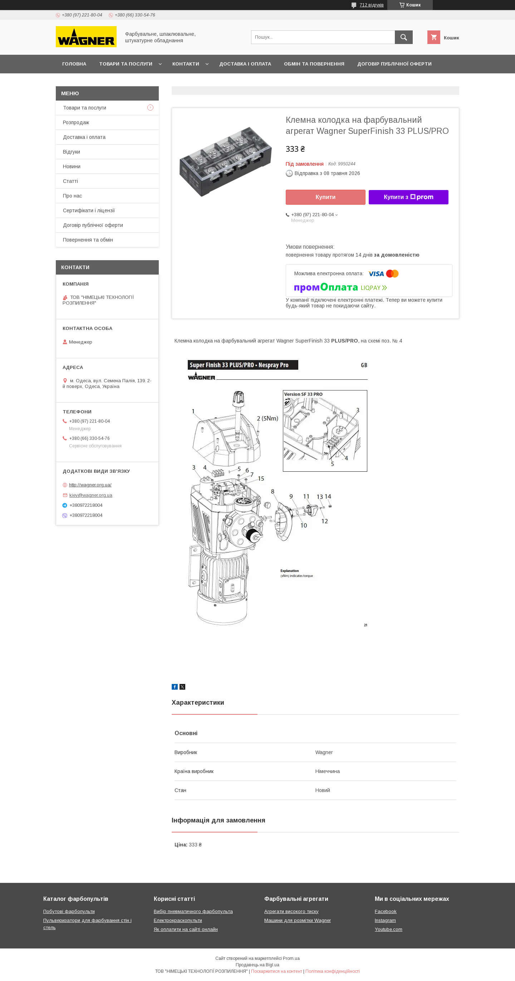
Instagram (385, 920)
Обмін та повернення (314, 64)
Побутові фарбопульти (69, 911)
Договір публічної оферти (394, 64)
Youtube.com (388, 929)
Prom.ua (291, 958)
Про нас (72, 196)
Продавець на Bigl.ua (257, 964)
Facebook (386, 911)
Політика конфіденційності (332, 971)
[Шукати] (404, 37)
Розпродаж (76, 122)
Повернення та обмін (88, 240)
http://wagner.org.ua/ (90, 484)
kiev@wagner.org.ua (90, 495)
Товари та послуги (125, 64)
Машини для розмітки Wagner (297, 920)
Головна (74, 64)
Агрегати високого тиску (291, 911)
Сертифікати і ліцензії (89, 210)
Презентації (78, 82)
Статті (70, 181)
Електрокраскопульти (178, 920)
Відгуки (71, 152)
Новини (71, 166)
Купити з (408, 197)
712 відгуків (372, 5)
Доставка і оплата (245, 64)
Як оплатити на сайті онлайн (186, 929)
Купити (326, 197)
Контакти (185, 64)
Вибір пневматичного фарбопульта (193, 911)
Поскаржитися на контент (276, 971)
